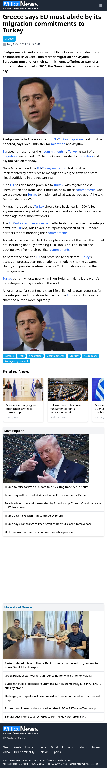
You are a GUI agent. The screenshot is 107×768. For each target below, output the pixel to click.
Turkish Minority (24, 752)
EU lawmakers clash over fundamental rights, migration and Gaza (66, 408)
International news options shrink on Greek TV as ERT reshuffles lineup (50, 708)
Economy (68, 747)
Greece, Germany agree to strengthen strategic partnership (22, 408)
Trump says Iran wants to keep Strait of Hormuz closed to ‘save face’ (48, 524)
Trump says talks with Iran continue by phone (34, 515)
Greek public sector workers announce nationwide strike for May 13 (48, 675)
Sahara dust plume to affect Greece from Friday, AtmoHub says (45, 716)
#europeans (90, 355)
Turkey (63, 139)
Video (6, 752)
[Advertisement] (53, 569)
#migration (35, 355)
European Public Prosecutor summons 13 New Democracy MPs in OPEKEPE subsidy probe (53, 686)
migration (76, 139)
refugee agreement (37, 223)
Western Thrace (23, 747)
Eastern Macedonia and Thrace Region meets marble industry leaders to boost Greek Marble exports (51, 665)
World (54, 747)
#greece (9, 355)
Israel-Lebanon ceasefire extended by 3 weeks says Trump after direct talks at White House (53, 505)
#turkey (74, 355)
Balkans (83, 747)
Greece (42, 747)
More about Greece (18, 607)
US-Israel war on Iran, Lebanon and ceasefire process (39, 532)
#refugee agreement (16, 361)
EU (55, 139)
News (6, 747)
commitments (54, 151)
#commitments (55, 355)
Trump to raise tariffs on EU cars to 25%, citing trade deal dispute (46, 487)
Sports (57, 752)
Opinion (43, 752)
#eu (21, 355)
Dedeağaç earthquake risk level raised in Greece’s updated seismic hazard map (52, 698)
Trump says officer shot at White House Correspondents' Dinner (46, 495)
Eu (4, 151)
